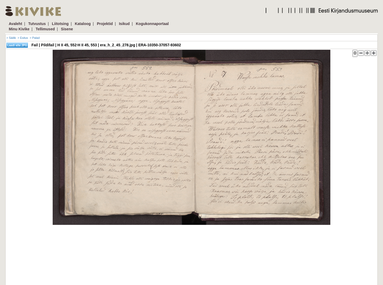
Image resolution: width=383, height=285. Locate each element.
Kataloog (83, 24)
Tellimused (45, 29)
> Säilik (11, 37)
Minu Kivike (19, 29)
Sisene (67, 29)
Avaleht (15, 24)
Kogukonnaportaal (152, 24)
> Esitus (23, 37)
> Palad (35, 37)
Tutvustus (37, 24)
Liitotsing (60, 24)
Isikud (124, 24)
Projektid (105, 24)
